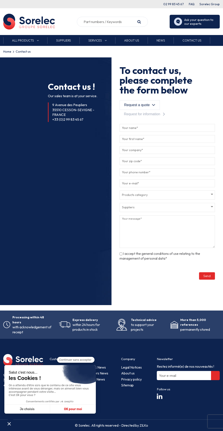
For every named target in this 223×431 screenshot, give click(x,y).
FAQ (191, 4)
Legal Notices (131, 367)
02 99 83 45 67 (173, 4)
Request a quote (137, 105)
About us (128, 373)
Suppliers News (96, 373)
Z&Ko (143, 425)
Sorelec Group (209, 4)
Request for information (142, 114)
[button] (25, 40)
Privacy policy (131, 379)
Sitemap (127, 385)
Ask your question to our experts (193, 22)
